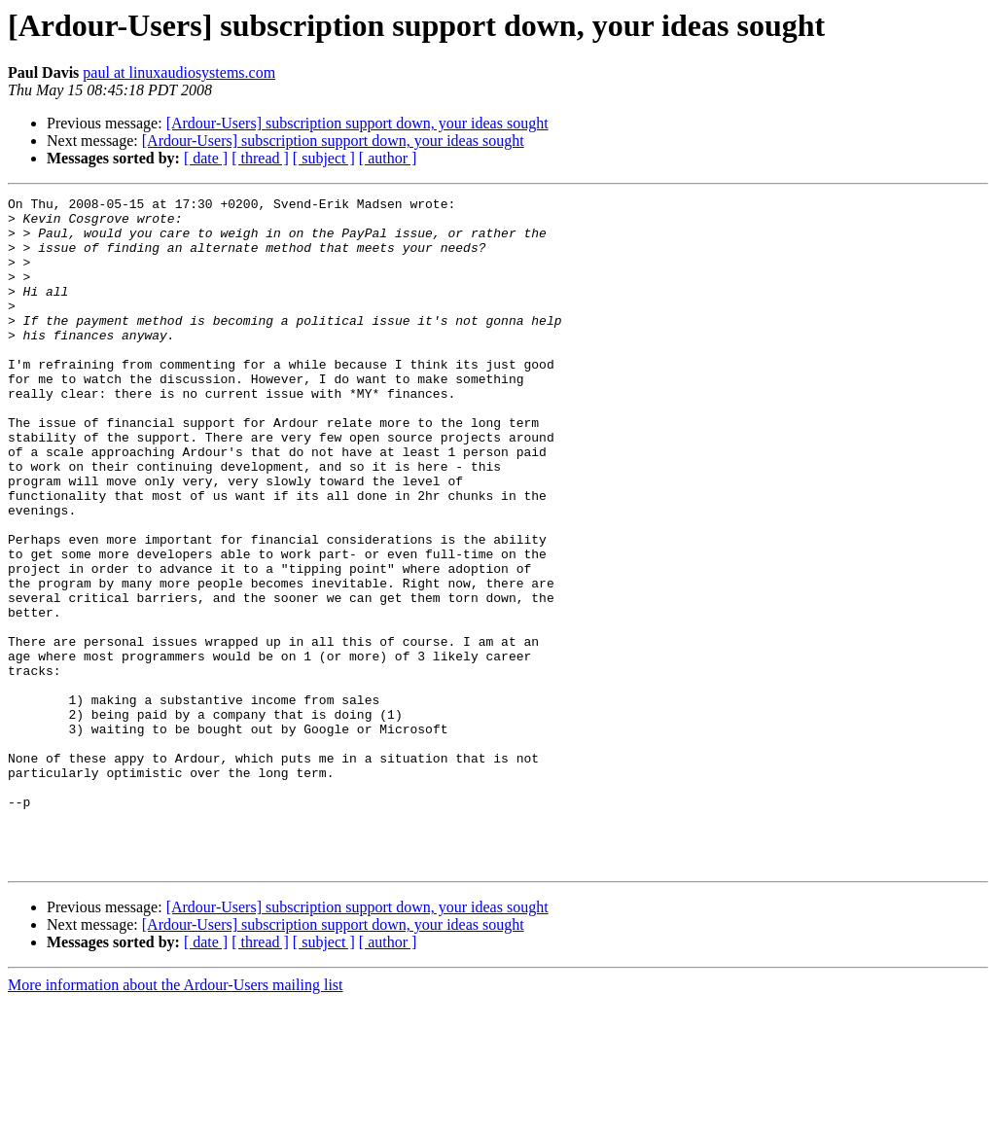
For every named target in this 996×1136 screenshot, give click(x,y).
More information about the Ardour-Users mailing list (175, 1119)
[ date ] (206, 158)
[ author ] (388, 158)
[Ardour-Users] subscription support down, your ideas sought (357, 123)
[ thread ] (260, 158)
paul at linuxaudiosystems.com (179, 72)
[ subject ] (324, 158)
